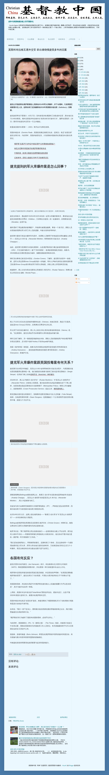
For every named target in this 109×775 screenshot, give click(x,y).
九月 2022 (81, 81)
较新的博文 (12, 717)
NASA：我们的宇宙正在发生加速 (89, 145)
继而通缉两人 (59, 389)
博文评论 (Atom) (18, 721)
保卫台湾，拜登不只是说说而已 (88, 133)
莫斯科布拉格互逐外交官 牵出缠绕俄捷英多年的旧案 (89, 172)
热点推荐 (51, 39)
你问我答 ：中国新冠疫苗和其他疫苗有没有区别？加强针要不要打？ (89, 155)
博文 (78, 279)
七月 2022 (81, 87)
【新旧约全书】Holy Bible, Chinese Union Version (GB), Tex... (89, 250)
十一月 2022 (82, 75)
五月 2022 (81, 93)
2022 (78, 69)
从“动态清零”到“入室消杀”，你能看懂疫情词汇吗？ (89, 259)
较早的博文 (64, 717)
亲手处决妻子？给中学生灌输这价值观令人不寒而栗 (89, 189)
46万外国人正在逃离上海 (86, 169)
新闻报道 (10, 39)
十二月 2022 (82, 72)
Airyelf (64, 765)
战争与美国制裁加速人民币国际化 (21, 22)
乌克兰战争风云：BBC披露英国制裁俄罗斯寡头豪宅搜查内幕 (89, 105)
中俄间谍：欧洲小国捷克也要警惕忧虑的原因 (31, 153)
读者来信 (61, 39)
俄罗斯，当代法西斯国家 (86, 185)
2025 (78, 60)
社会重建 (30, 39)
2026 (78, 57)
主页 (38, 717)
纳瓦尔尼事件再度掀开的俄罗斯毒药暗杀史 (30, 148)
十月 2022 (81, 78)
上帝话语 (72, 39)
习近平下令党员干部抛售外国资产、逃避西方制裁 (88, 177)
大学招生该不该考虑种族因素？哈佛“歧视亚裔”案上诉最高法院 (89, 110)
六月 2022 (81, 90)
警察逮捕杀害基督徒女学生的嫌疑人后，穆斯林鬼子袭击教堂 (89, 194)
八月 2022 (81, 84)
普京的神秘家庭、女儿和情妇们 (88, 197)
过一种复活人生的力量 (85, 220)
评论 (78, 282)
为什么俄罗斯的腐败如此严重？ (88, 237)
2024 (78, 63)
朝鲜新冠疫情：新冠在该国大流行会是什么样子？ (89, 224)
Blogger (71, 765)
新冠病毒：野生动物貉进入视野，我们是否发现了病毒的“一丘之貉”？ (41, 727)
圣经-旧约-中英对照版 (17, 749)
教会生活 (41, 39)
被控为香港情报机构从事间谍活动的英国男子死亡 (35, 738)
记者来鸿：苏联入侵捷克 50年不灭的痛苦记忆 (31, 158)
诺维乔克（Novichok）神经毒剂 (42, 374)
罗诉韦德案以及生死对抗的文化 (88, 217)
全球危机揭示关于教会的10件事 (88, 263)
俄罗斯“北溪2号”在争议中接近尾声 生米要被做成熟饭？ (34, 144)
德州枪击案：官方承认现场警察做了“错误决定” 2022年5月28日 (89, 122)
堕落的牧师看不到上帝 (85, 130)
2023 (78, 66)
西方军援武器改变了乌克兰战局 (88, 114)
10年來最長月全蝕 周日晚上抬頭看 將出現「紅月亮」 (89, 240)
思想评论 (20, 39)
